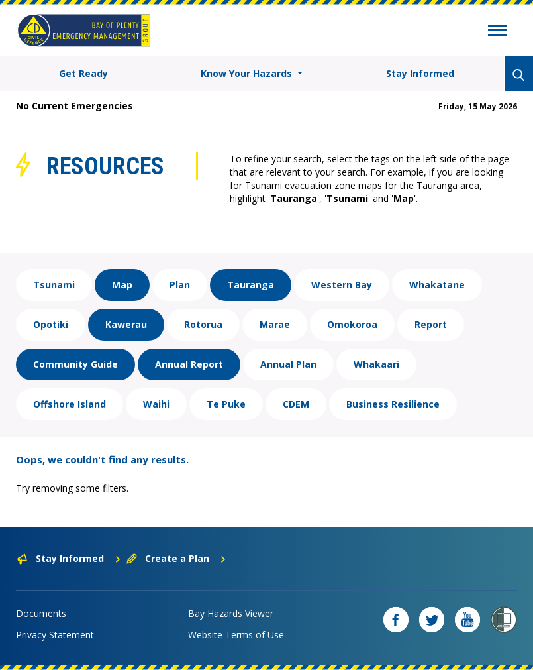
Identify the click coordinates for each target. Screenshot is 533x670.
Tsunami (54, 284)
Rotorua (203, 324)
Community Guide (75, 364)
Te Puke (226, 404)
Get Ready (83, 73)
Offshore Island (69, 404)
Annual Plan (288, 364)
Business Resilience (393, 404)
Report (430, 324)
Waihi (156, 404)
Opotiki (50, 324)
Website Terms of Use (236, 634)
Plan (180, 284)
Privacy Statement (55, 634)
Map (122, 284)
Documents (41, 613)
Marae (275, 324)
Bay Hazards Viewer (230, 613)
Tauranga (250, 284)
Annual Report (189, 364)
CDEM (296, 404)
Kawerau (126, 324)
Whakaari (376, 364)
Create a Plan (176, 558)
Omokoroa (352, 324)
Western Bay (341, 284)
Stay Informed (420, 73)
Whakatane (437, 284)
